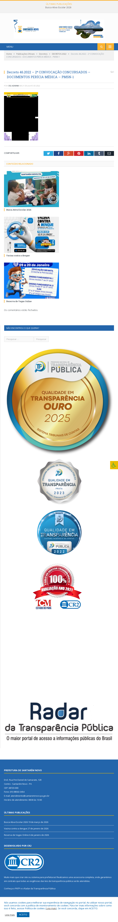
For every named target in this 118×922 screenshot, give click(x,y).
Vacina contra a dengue (18, 259)
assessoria (78, 881)
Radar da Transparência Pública (39, 892)
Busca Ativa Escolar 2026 (58, 7)
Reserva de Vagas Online (19, 305)
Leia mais (51, 908)
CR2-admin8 (13, 89)
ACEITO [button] (23, 914)
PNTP (17, 892)
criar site (23, 881)
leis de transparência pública (59, 885)
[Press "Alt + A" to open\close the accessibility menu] (114, 465)
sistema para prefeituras (43, 881)
